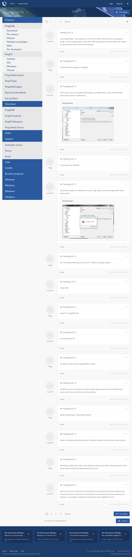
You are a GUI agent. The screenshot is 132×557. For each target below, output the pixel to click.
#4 (126, 159)
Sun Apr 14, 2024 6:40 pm (118, 77)
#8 (126, 307)
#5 (126, 184)
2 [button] (51, 22)
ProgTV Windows (14, 121)
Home (12, 3)
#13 (126, 434)
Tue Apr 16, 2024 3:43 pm (118, 373)
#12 (126, 408)
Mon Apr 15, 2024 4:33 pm (118, 247)
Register (119, 3)
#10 (126, 357)
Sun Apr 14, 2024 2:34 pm (118, 52)
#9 (126, 332)
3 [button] (55, 22)
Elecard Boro (11, 98)
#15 (126, 485)
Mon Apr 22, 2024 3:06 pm (118, 504)
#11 (126, 383)
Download (12, 30)
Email (7, 156)
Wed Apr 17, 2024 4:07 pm (118, 399)
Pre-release (12, 34)
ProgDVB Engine (13, 86)
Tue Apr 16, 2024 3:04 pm (118, 348)
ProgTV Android (13, 115)
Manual (10, 38)
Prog (50, 70)
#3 (126, 86)
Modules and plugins (17, 41)
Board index (23, 3)
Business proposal (14, 173)
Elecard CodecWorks (15, 92)
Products (9, 19)
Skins (9, 45)
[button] (60, 21)
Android (11, 58)
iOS (8, 62)
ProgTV (8, 54)
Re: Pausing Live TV (68, 61)
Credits (8, 167)
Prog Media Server (14, 75)
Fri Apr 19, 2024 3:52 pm (119, 450)
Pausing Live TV (13, 12)
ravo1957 (50, 41)
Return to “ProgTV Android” (55, 521)
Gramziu (127, 554)
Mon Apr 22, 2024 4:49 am (118, 476)
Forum (8, 150)
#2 (126, 61)
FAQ (22, 551)
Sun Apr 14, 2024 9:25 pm (118, 149)
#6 (126, 256)
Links (7, 162)
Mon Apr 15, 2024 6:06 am (118, 175)
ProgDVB (9, 26)
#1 (126, 32)
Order (8, 133)
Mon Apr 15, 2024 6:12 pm (118, 272)
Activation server (13, 144)
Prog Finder (11, 80)
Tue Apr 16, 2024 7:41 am (118, 323)
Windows (11, 66)
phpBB (13, 554)
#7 (126, 281)
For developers (14, 49)
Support (9, 138)
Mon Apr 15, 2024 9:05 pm (118, 297)
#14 (126, 459)
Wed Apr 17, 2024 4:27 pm (118, 424)
